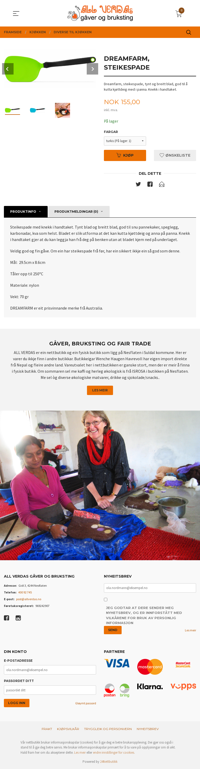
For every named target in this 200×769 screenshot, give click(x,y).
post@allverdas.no (28, 599)
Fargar (111, 132)
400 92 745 (25, 592)
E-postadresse (18, 661)
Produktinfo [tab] (23, 212)
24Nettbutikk (108, 762)
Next (92, 69)
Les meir (100, 391)
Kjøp (125, 155)
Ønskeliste (175, 155)
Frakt (47, 729)
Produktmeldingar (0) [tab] (76, 212)
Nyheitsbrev (148, 729)
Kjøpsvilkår (68, 729)
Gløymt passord (85, 704)
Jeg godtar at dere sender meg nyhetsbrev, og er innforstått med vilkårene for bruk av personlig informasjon (144, 616)
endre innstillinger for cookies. (114, 753)
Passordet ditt (19, 681)
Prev (8, 69)
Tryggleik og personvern (108, 729)
